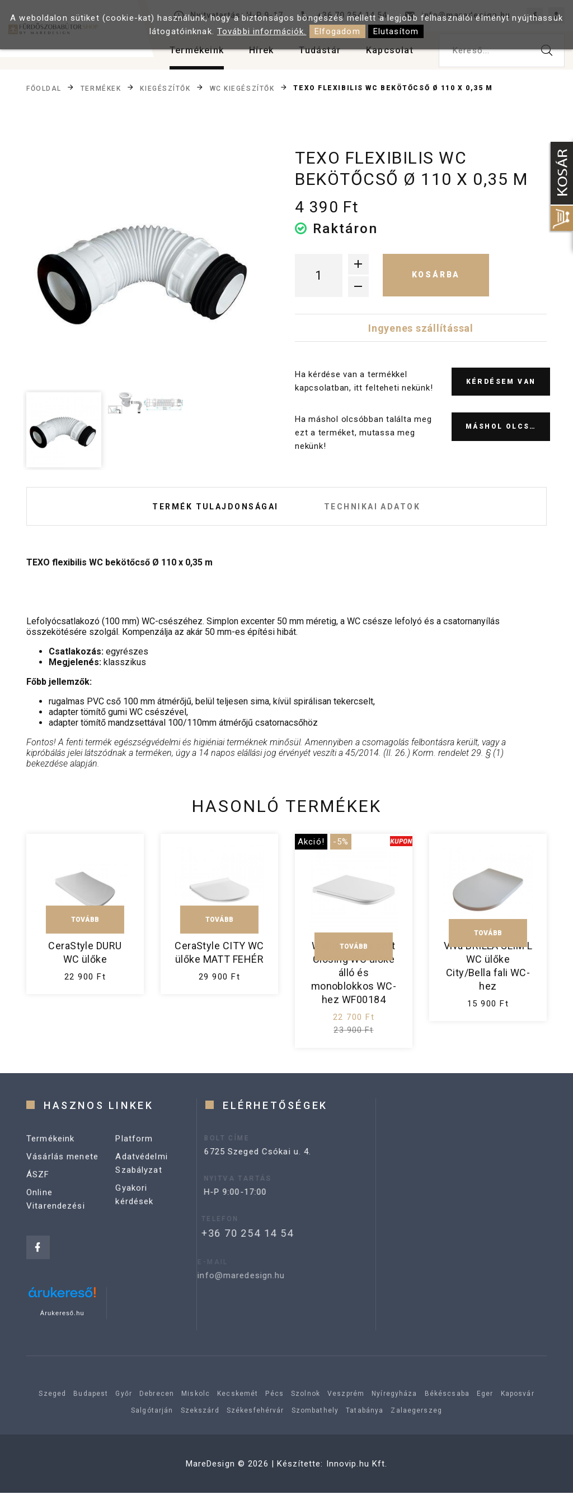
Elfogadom (337, 31)
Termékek (101, 88)
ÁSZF (38, 1196)
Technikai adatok (379, 509)
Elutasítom (396, 31)
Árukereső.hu (62, 1319)
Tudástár (320, 50)
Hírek (261, 50)
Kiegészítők (165, 88)
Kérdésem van (501, 382)
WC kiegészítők (242, 88)
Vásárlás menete (62, 1178)
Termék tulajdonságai (209, 509)
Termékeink (197, 50)
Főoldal (44, 88)
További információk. (262, 31)
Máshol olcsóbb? (508, 426)
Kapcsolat (390, 50)
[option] (145, 266)
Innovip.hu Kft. (357, 1470)
